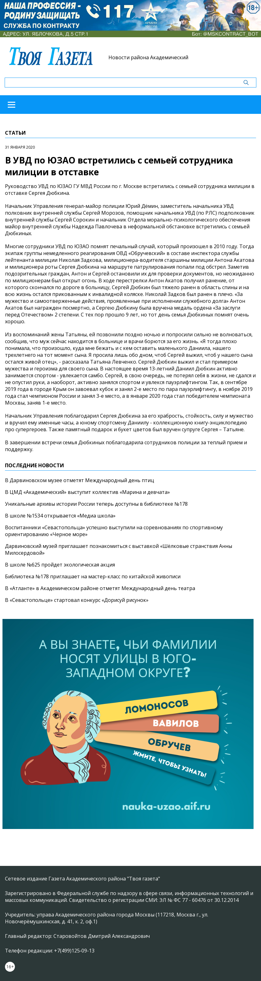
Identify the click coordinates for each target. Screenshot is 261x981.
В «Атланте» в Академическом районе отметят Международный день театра (100, 588)
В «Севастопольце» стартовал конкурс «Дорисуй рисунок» (77, 600)
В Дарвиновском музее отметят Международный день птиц (79, 480)
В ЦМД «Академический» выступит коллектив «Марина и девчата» (87, 492)
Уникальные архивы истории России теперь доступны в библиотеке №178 (96, 503)
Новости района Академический (148, 57)
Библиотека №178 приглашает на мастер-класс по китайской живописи (93, 576)
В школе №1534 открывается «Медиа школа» (60, 515)
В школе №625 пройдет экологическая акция (60, 564)
